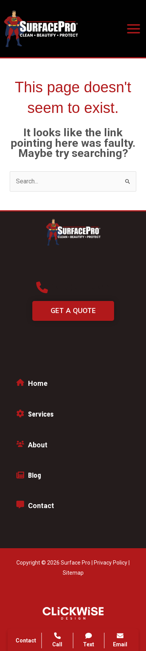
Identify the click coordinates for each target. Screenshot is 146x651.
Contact (26, 640)
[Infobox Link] (73, 385)
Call (57, 639)
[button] (73, 287)
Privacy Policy (110, 563)
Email (120, 639)
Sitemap (73, 573)
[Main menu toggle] (133, 28)
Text (88, 639)
